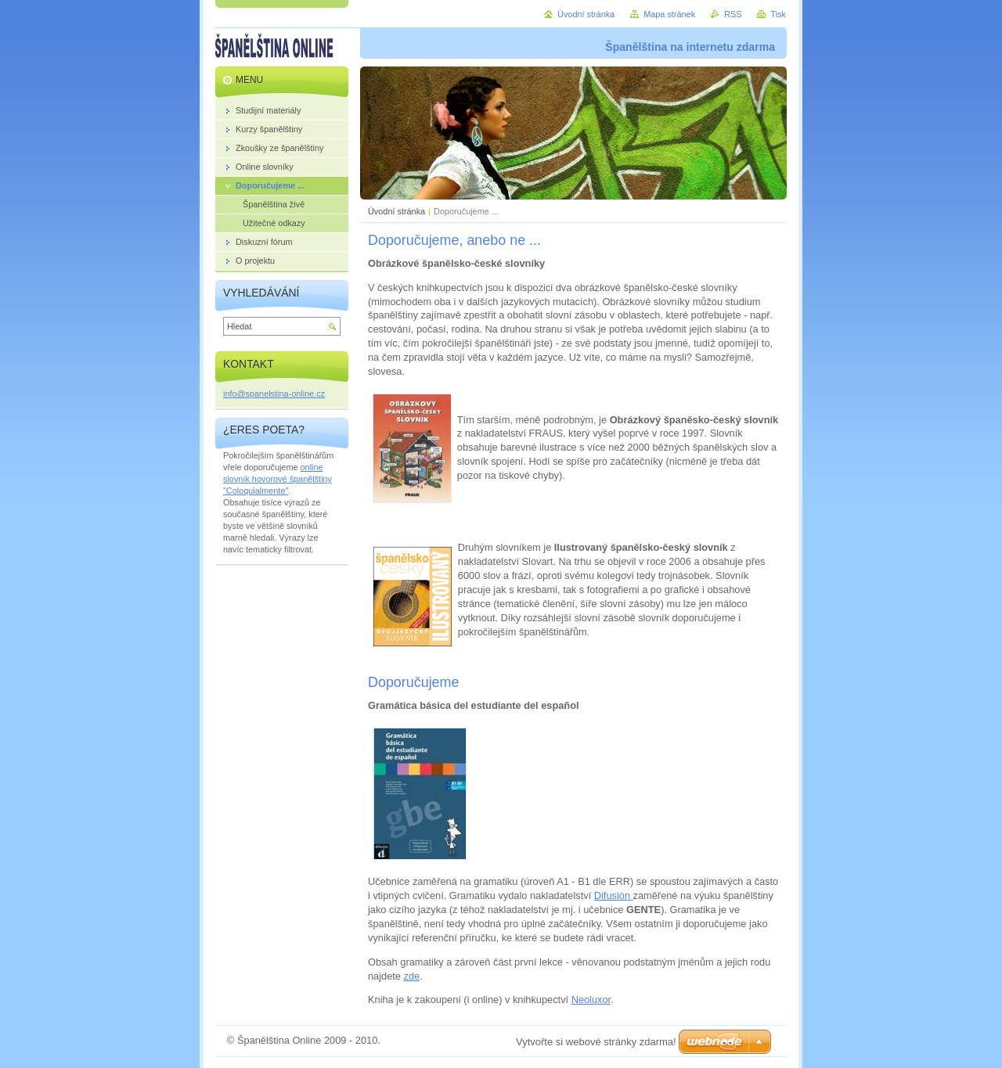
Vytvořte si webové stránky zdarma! (596, 1042)
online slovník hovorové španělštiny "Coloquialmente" (277, 478)
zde (412, 976)
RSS (732, 14)
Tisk (778, 14)
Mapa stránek (669, 14)
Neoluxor (591, 999)
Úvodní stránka (396, 211)
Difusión (613, 895)
